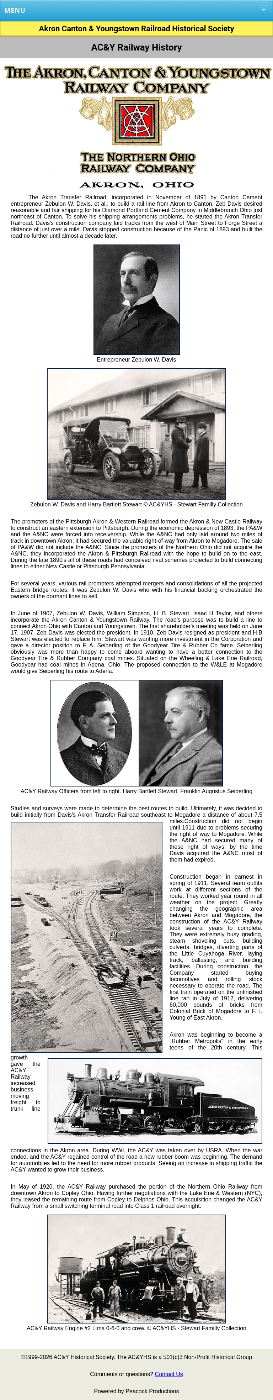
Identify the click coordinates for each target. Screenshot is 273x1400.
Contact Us (169, 1374)
